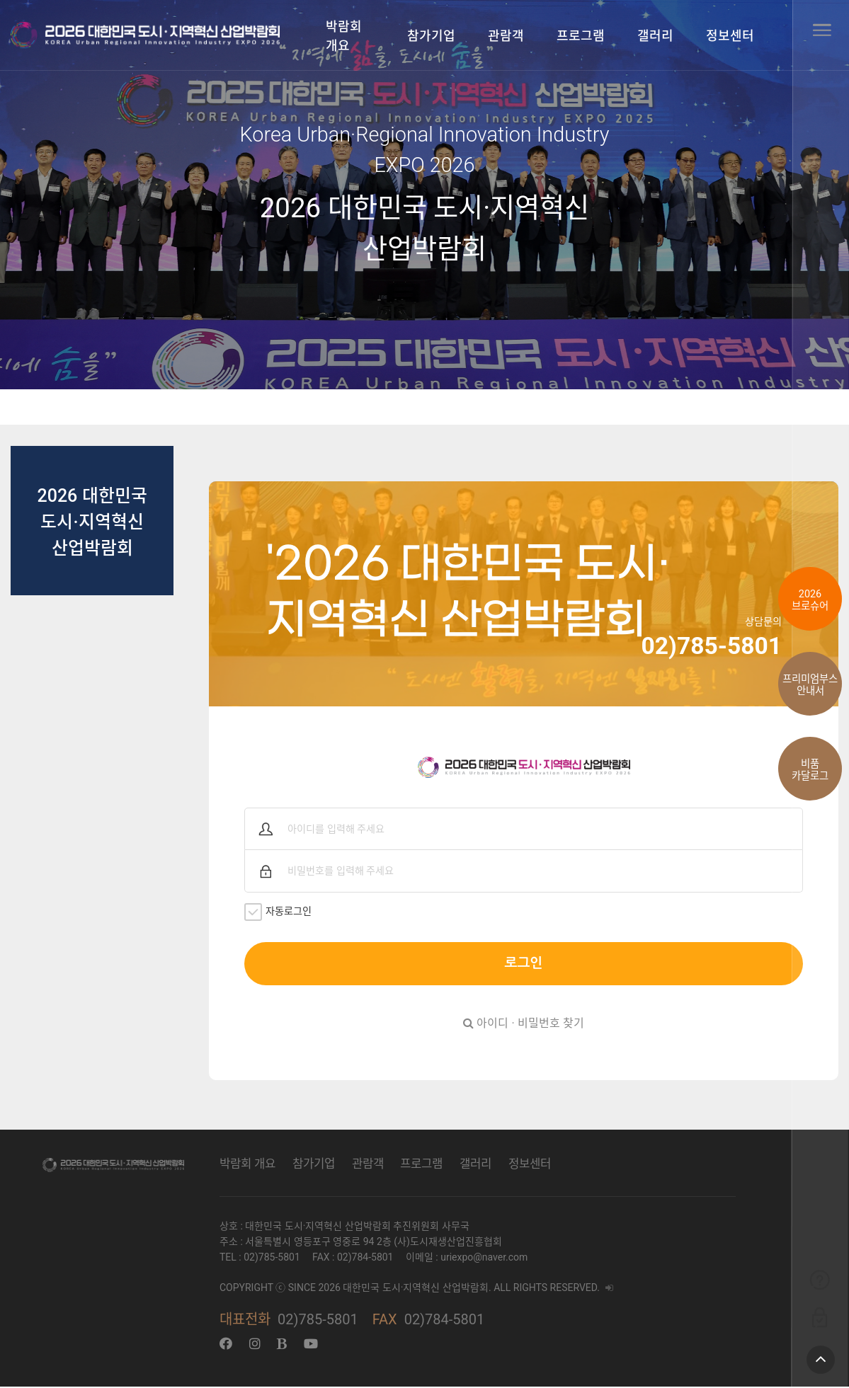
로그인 (523, 964)
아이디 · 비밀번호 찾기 (523, 1024)
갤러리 (655, 35)
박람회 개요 (344, 36)
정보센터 (730, 35)
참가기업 (431, 35)
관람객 (506, 35)
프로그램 (581, 35)
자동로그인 (281, 913)
